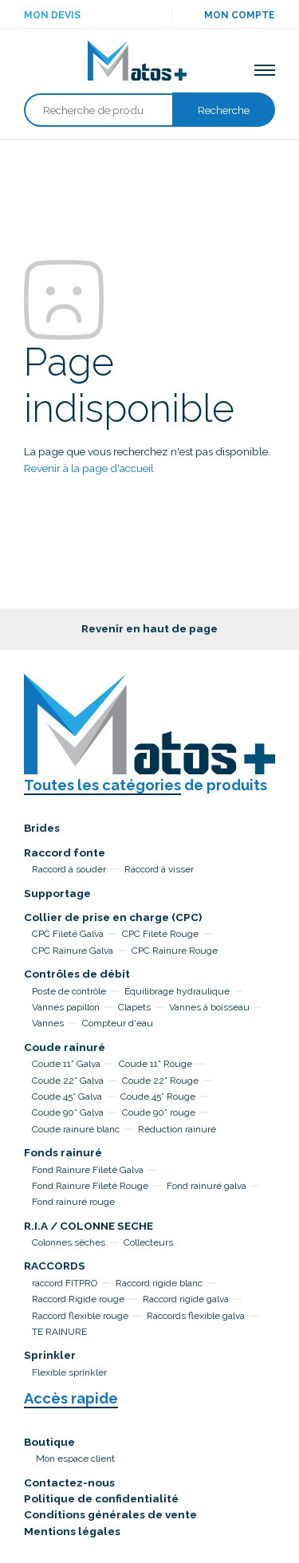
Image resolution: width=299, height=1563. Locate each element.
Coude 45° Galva (67, 1096)
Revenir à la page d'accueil (89, 468)
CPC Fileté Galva (68, 933)
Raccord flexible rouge (80, 1315)
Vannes (48, 1023)
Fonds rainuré (63, 1152)
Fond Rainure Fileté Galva (88, 1169)
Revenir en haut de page (149, 628)
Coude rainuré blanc (76, 1129)
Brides (42, 827)
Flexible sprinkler (69, 1372)
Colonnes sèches (68, 1242)
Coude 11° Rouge (155, 1063)
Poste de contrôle (69, 991)
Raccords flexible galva (196, 1315)
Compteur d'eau (117, 1023)
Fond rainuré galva (206, 1185)
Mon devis (52, 15)
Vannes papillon (66, 1007)
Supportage (57, 893)
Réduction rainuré (177, 1129)
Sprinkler (50, 1354)
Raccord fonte (64, 852)
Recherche (224, 110)
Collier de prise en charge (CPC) (113, 917)
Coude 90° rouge (158, 1112)
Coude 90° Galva (68, 1112)
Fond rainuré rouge (73, 1201)
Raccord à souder (69, 869)
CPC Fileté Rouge (160, 933)
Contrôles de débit (77, 973)
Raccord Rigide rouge (78, 1299)
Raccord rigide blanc (159, 1283)
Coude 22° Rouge (160, 1080)
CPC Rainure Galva (72, 950)
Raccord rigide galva (186, 1299)
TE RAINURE (59, 1331)
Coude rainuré (64, 1047)
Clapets (134, 1007)
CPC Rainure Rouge (175, 950)
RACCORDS (54, 1265)
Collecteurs (148, 1242)
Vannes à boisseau (209, 1007)
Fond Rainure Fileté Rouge (90, 1185)
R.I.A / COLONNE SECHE (88, 1225)
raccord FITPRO (64, 1283)
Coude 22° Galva (68, 1080)
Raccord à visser (159, 869)
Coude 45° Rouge (157, 1096)
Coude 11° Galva (66, 1063)
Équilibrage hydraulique (177, 991)
